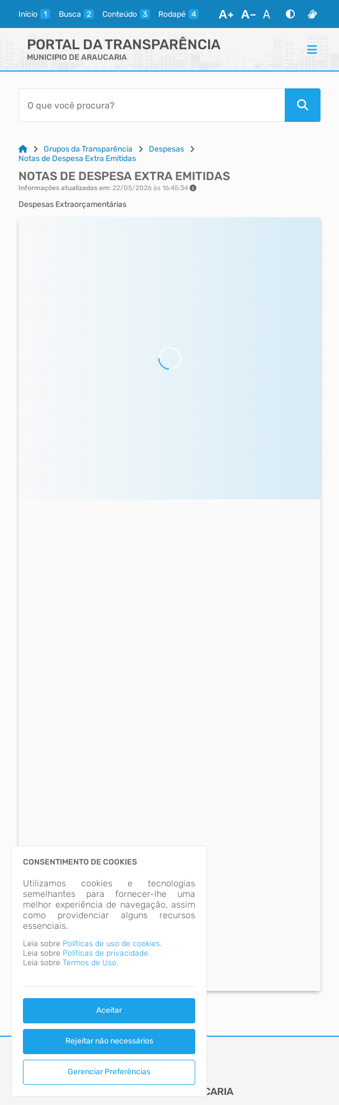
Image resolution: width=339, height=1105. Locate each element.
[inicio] (34, 14)
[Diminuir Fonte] (248, 14)
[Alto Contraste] (290, 14)
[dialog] (109, 971)
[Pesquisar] (303, 105)
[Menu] (312, 49)
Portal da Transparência (123, 44)
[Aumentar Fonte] (226, 14)
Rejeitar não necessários (109, 1041)
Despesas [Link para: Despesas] (166, 149)
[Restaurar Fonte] (269, 14)
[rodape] (178, 14)
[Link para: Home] (22, 149)
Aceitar (109, 1010)
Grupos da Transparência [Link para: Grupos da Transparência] (88, 149)
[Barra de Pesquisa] (151, 105)
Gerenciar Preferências (109, 1071)
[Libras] (312, 14)
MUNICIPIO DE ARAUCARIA (77, 57)
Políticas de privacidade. (106, 953)
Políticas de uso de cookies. (112, 943)
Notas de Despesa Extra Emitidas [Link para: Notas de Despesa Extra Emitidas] (77, 158)
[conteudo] (126, 14)
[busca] (76, 14)
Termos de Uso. (90, 962)
